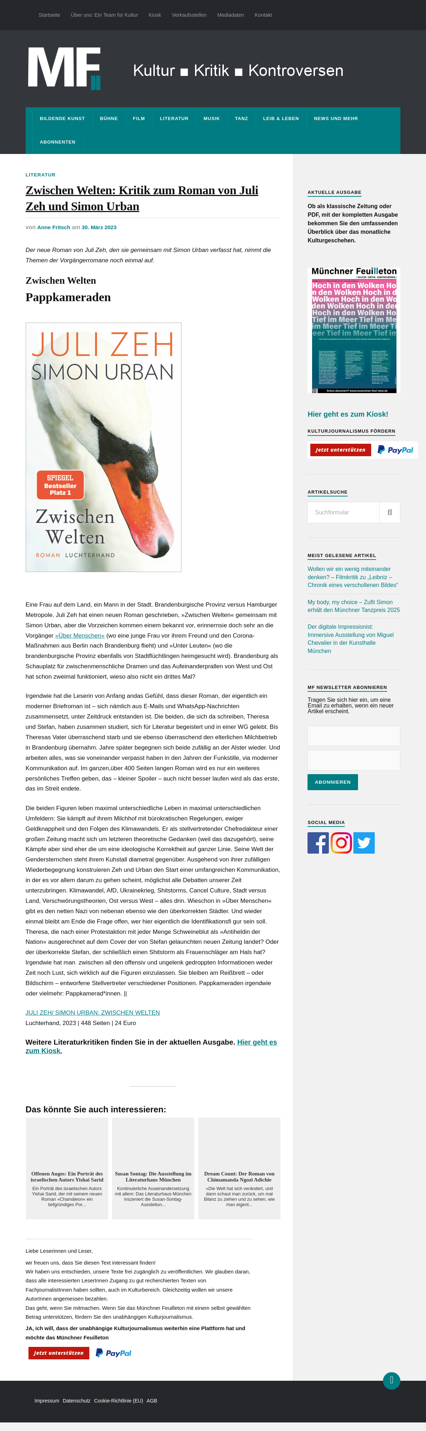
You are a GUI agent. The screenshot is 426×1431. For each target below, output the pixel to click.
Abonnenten (57, 142)
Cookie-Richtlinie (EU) (118, 1409)
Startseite (49, 15)
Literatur (174, 118)
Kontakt (263, 15)
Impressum (47, 1409)
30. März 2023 (101, 236)
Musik (212, 118)
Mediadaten (230, 15)
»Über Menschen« (80, 644)
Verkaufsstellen (189, 15)
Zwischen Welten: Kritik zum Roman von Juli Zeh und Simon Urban (144, 202)
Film (139, 118)
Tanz (241, 118)
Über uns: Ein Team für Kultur (104, 15)
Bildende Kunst (62, 118)
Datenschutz (77, 1409)
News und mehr (336, 118)
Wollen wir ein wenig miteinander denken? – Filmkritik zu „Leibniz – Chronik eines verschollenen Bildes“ (352, 577)
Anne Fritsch (54, 236)
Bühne (109, 118)
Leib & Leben (281, 118)
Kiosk (155, 15)
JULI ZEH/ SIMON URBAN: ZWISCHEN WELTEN (93, 1021)
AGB (152, 1409)
